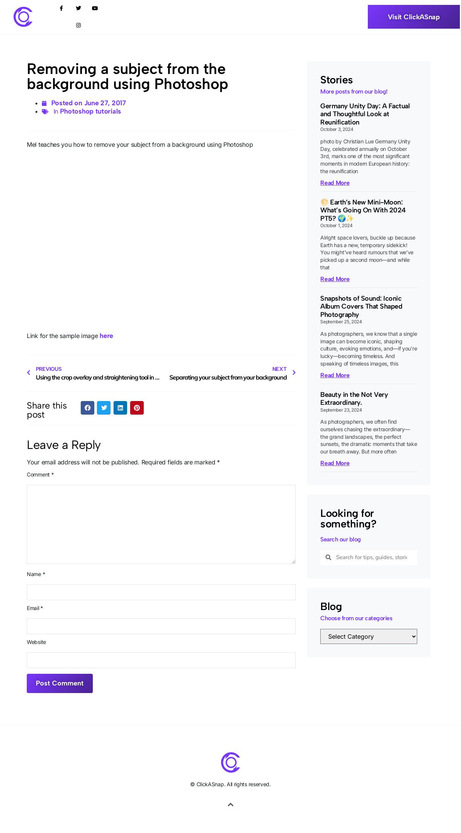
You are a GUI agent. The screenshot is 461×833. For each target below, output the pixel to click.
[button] (87, 408)
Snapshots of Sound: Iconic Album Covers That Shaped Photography (361, 306)
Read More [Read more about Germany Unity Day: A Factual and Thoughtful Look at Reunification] (334, 182)
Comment (40, 474)
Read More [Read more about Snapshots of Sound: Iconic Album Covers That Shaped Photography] (334, 375)
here (106, 336)
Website (36, 642)
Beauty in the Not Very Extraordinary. (354, 398)
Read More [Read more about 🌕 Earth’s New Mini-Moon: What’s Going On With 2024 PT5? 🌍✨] (334, 279)
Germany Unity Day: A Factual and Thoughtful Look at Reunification (364, 114)
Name (36, 574)
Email (35, 608)
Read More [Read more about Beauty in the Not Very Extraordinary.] (334, 463)
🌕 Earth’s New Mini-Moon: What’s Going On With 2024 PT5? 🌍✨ (363, 210)
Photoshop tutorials (90, 111)
